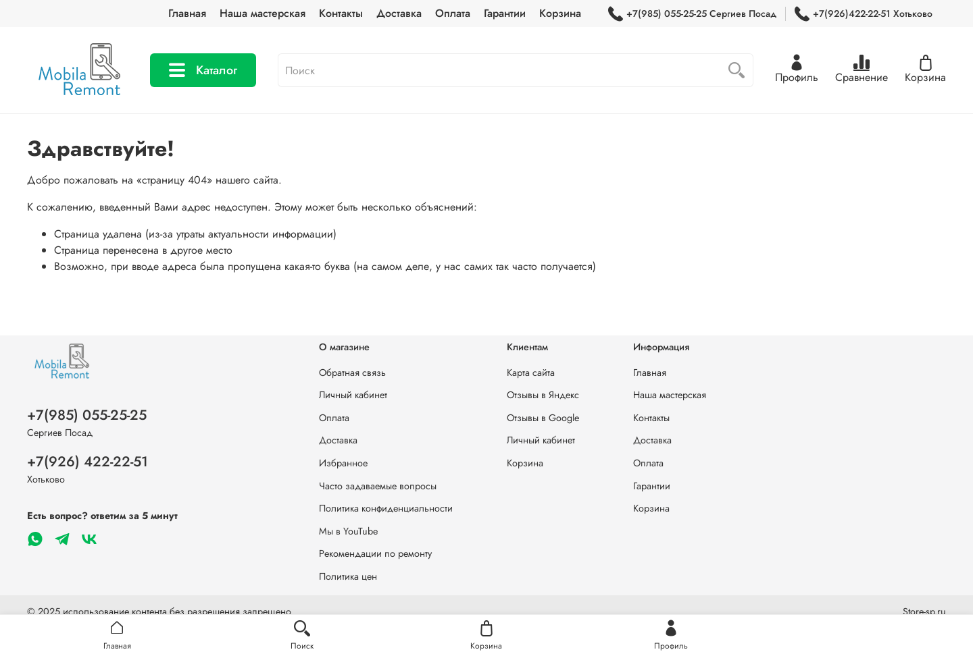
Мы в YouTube (348, 531)
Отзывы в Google (543, 418)
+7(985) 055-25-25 (87, 415)
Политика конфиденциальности (386, 508)
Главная (187, 13)
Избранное (343, 463)
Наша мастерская (262, 13)
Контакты (341, 13)
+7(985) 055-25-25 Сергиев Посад (692, 14)
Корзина (560, 13)
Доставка (399, 13)
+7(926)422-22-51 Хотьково (863, 14)
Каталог (203, 70)
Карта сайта (531, 372)
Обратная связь (352, 372)
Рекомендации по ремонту (375, 553)
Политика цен (348, 576)
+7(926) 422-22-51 (87, 462)
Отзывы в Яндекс (543, 395)
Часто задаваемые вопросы (377, 486)
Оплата (452, 13)
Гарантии (505, 13)
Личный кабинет (353, 395)
